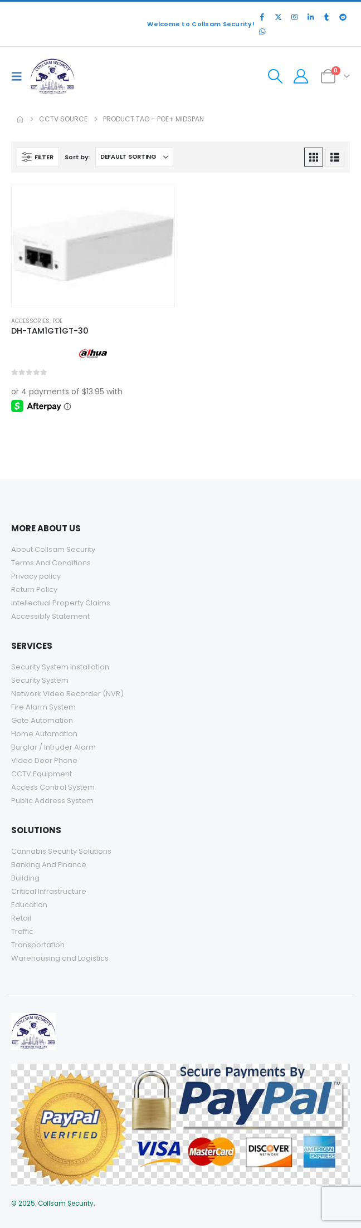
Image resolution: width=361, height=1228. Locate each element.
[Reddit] (342, 16)
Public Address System (52, 800)
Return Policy (34, 589)
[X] (278, 16)
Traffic (22, 931)
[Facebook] (262, 16)
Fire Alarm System (43, 707)
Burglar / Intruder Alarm (53, 747)
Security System (40, 680)
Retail (21, 918)
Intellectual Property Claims (60, 603)
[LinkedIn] (310, 16)
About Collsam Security (53, 549)
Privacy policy (36, 576)
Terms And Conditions (51, 562)
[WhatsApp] (262, 31)
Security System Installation (60, 667)
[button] (19, 76)
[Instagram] (294, 16)
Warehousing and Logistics (60, 958)
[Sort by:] (134, 157)
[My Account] (300, 76)
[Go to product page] (93, 245)
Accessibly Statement (50, 616)
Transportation (38, 945)
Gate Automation (42, 720)
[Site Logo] (52, 76)
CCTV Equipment (41, 774)
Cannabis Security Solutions (62, 851)
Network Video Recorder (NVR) (67, 693)
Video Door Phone (44, 760)
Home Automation (44, 733)
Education (29, 904)
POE (57, 321)
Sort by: (77, 157)
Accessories (30, 321)
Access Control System (53, 787)
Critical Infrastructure (48, 891)
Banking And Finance (48, 864)
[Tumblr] (326, 16)
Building (25, 878)
